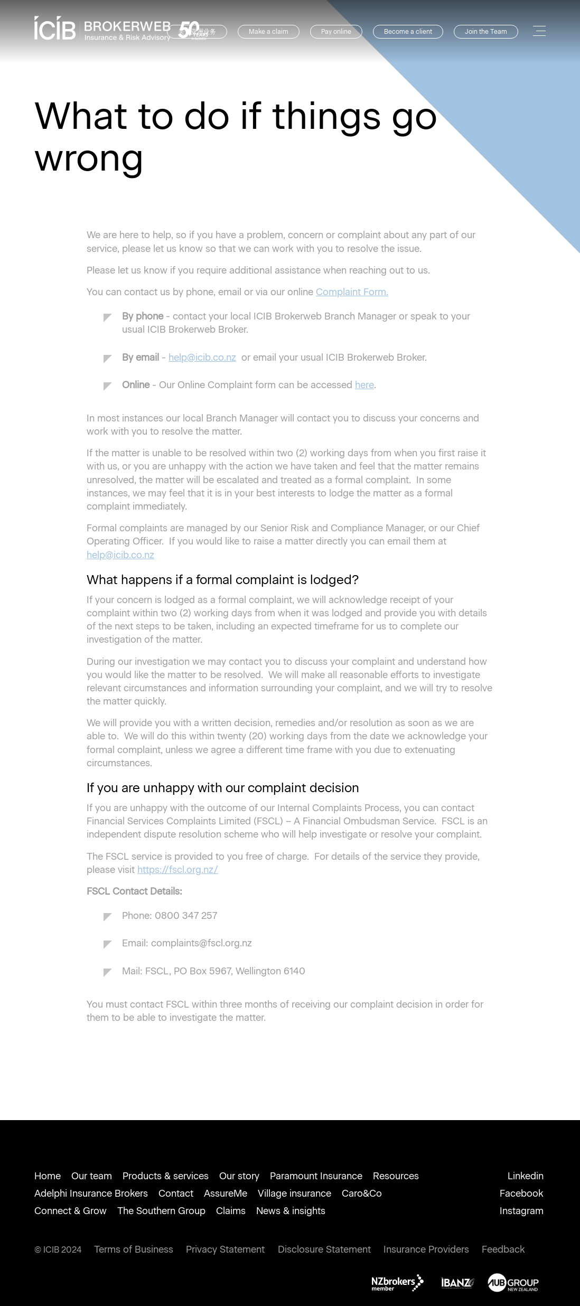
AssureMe (225, 1193)
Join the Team (486, 31)
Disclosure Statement (324, 1249)
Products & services (166, 1176)
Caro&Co (362, 1193)
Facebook (522, 1193)
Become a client (408, 31)
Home (47, 1176)
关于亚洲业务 (197, 31)
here (364, 385)
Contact (175, 1193)
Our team (91, 1176)
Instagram (522, 1211)
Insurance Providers (426, 1249)
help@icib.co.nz (202, 357)
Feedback (503, 1249)
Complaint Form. (352, 292)
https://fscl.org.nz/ (177, 870)
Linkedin (526, 1176)
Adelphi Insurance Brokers (91, 1193)
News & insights (290, 1211)
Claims (231, 1211)
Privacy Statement (225, 1249)
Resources (396, 1176)
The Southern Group (161, 1211)
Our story (239, 1176)
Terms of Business (133, 1249)
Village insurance (294, 1193)
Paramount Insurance (316, 1176)
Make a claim (268, 31)
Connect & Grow (70, 1211)
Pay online (336, 31)
